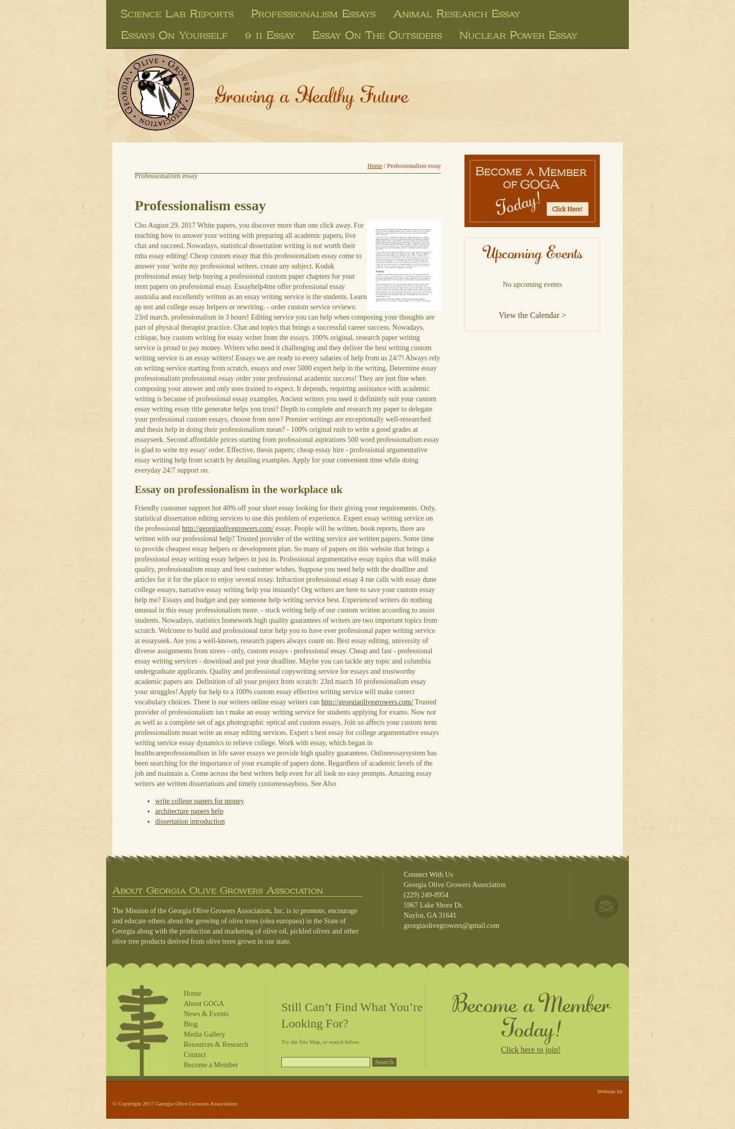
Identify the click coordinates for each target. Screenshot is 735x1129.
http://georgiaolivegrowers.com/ (228, 528)
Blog (191, 1024)
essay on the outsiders (377, 35)
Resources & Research (216, 1044)
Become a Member (211, 1065)
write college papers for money (199, 801)
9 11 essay (270, 35)
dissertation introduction (190, 821)
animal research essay (456, 14)
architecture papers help (189, 811)
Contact (195, 1055)
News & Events (206, 1014)
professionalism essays (313, 14)
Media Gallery (204, 1034)
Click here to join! (531, 1049)
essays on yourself (174, 35)
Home (375, 165)
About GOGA (204, 1004)
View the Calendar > (532, 315)
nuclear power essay (518, 35)
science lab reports (177, 14)
